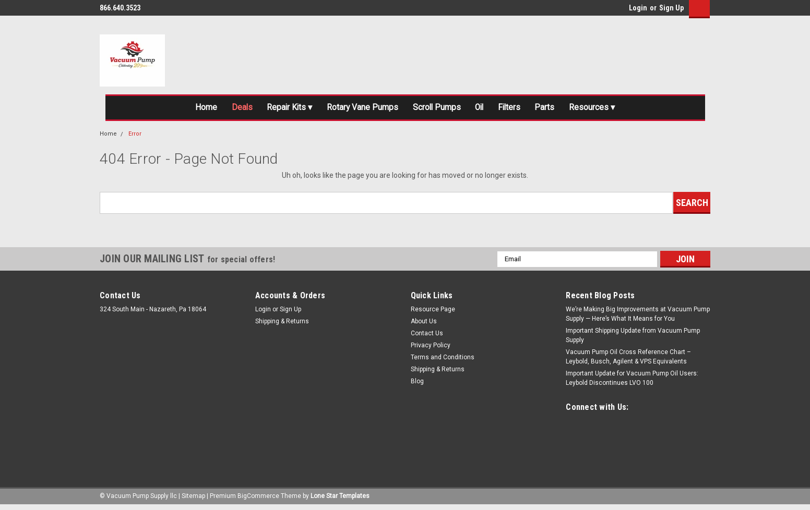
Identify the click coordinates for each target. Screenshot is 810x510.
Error (134, 137)
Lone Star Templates (340, 499)
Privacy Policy (430, 349)
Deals (220, 109)
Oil (488, 109)
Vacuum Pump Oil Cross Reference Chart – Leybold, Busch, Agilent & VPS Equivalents (628, 360)
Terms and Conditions (442, 361)
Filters (524, 109)
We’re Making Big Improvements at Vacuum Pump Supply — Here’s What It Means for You (638, 317)
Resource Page (433, 313)
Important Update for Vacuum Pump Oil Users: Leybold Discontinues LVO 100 (632, 381)
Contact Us (427, 337)
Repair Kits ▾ (273, 109)
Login (638, 8)
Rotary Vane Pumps (355, 109)
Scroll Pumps (438, 109)
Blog (417, 384)
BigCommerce (258, 499)
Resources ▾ (619, 109)
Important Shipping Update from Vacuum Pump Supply (633, 339)
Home (178, 109)
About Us (424, 325)
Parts (565, 109)
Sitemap (193, 499)
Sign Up (671, 8)
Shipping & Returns (282, 325)
